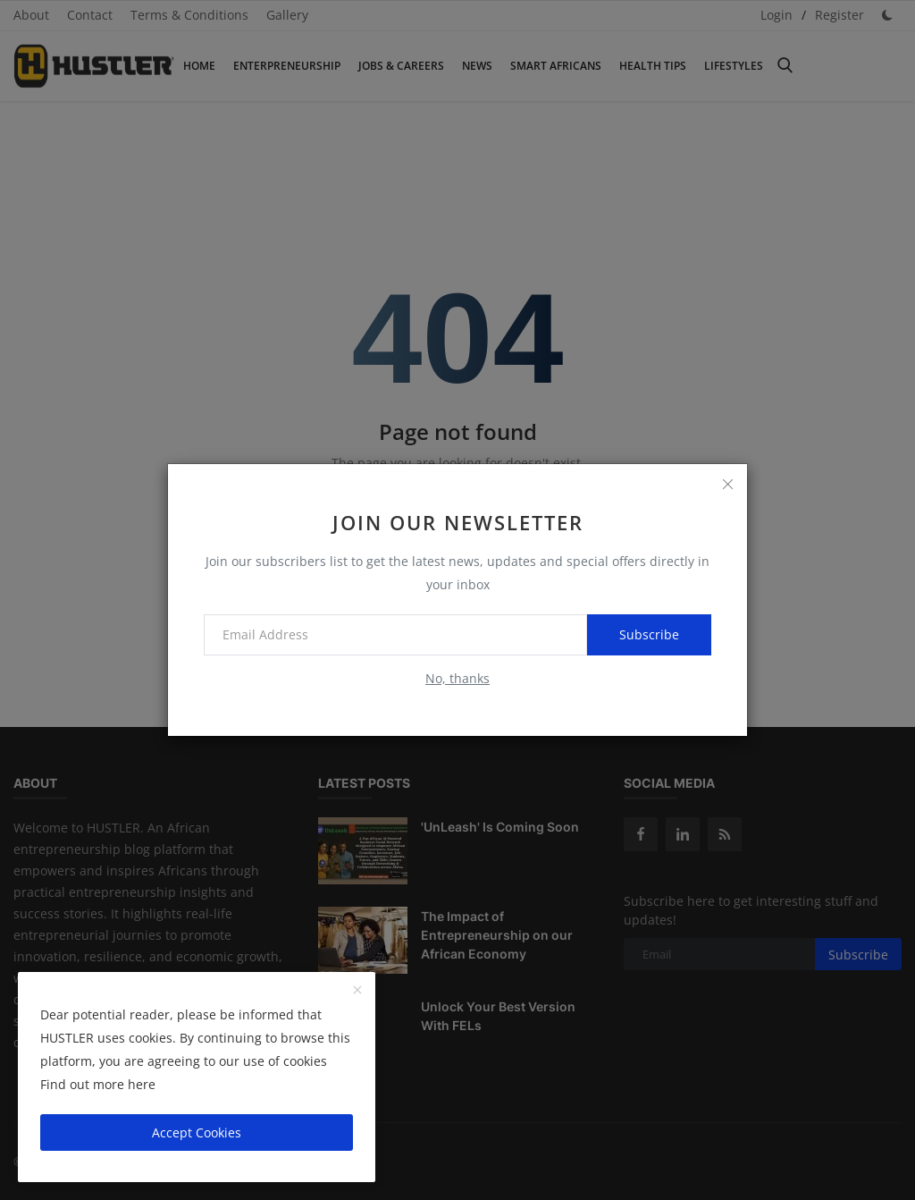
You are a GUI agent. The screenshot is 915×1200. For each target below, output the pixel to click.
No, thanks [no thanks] (457, 678)
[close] (727, 484)
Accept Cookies (196, 1132)
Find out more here (97, 1084)
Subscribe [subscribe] (649, 634)
